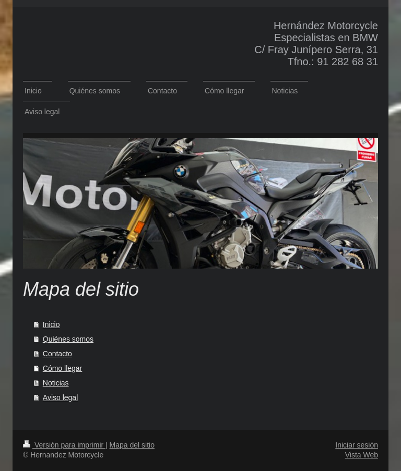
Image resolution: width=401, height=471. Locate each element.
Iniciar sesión (356, 445)
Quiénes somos (68, 339)
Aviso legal (60, 397)
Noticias (56, 383)
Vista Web (361, 455)
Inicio (51, 324)
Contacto (57, 353)
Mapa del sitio (132, 445)
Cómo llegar (62, 368)
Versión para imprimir (64, 445)
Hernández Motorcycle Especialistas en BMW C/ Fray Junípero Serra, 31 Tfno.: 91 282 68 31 (316, 43)
